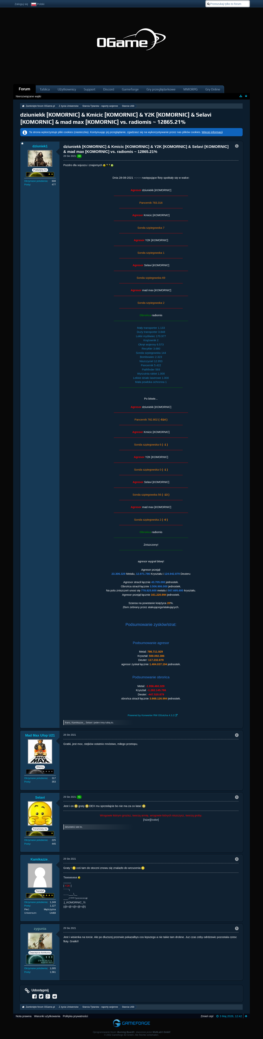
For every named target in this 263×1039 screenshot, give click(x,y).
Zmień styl (207, 1016)
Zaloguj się (21, 4)
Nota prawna (23, 1016)
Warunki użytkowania (47, 1016)
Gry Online (212, 89)
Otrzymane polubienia (35, 181)
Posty (27, 184)
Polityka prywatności (75, 1016)
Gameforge (130, 89)
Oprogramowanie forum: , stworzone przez (131, 1032)
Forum (24, 89)
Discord (108, 89)
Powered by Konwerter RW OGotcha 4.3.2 (151, 715)
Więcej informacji (212, 132)
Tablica (45, 89)
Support (89, 89)
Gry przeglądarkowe (161, 89)
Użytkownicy (67, 89)
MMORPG (190, 89)
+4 (79, 156)
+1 (79, 796)
